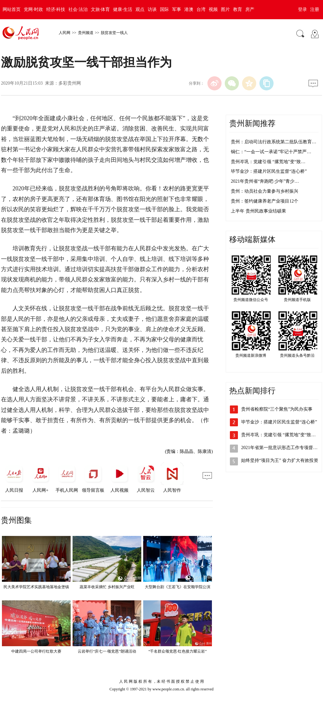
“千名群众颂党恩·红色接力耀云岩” (177, 651)
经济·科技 (55, 9)
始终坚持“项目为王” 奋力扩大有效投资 (279, 460)
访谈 (152, 9)
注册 (314, 9)
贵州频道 (85, 32)
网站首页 (12, 9)
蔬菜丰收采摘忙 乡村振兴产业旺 (107, 587)
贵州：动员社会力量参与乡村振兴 (264, 191)
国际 (164, 9)
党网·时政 (33, 9)
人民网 (64, 32)
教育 (237, 9)
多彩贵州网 (69, 83)
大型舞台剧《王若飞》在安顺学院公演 (177, 587)
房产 (249, 9)
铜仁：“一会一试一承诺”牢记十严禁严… (271, 151)
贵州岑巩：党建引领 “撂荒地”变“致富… (280, 434)
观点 (139, 9)
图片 (225, 9)
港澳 (188, 9)
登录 (302, 9)
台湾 (200, 9)
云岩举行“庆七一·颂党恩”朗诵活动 (107, 651)
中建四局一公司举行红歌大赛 (36, 651)
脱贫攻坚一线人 (114, 32)
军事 (176, 9)
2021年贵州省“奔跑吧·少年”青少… (265, 181)
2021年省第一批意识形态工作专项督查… (281, 447)
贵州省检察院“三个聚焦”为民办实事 (276, 409)
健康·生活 (122, 9)
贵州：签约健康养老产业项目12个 (264, 201)
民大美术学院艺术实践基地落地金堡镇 (36, 587)
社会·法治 (78, 9)
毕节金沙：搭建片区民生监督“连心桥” (269, 171)
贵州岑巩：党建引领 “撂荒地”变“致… (268, 161)
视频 (213, 9)
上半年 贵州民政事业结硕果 (258, 211)
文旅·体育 (100, 9)
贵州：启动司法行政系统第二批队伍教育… (273, 141)
